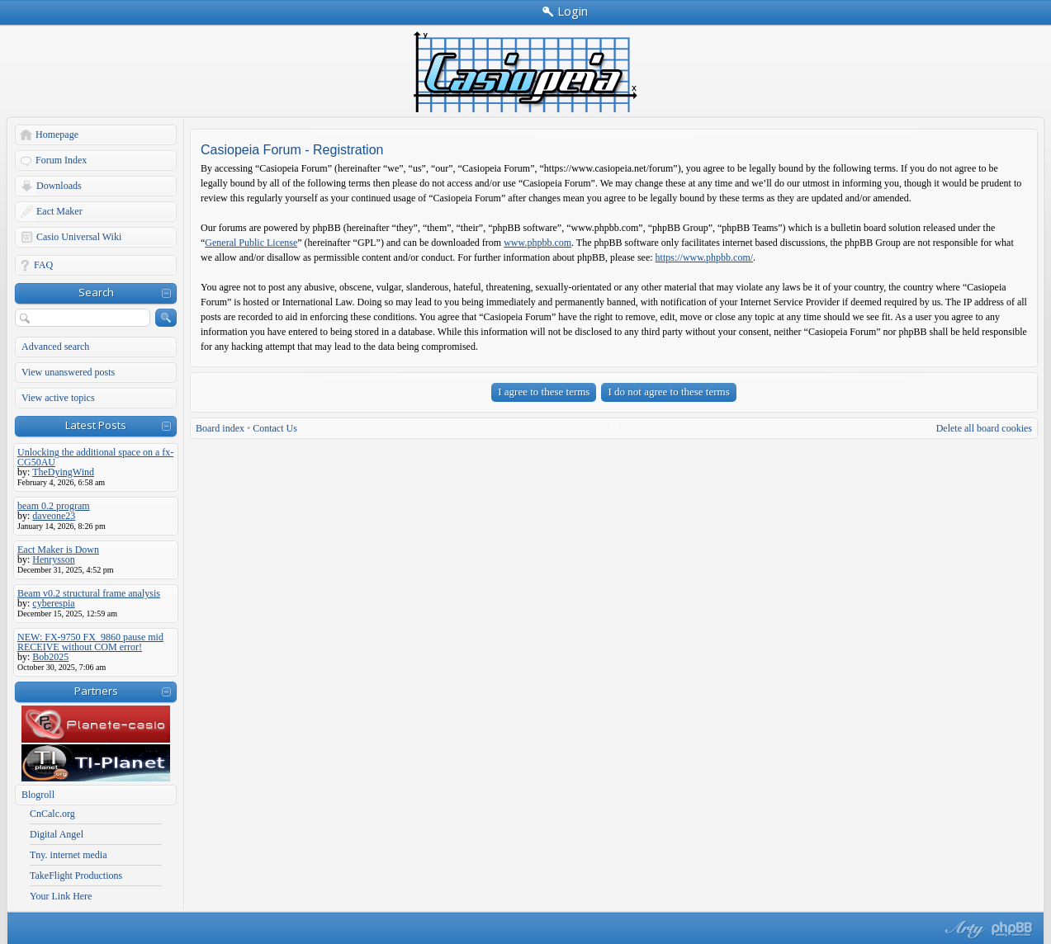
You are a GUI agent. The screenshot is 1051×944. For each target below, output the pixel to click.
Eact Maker (59, 211)
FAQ (43, 265)
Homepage (57, 134)
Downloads (59, 185)
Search (96, 292)
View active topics (58, 398)
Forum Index (61, 160)
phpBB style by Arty (962, 929)
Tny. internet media (68, 855)
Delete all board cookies (984, 428)
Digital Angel (56, 834)
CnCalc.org (52, 813)
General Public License (251, 242)
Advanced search (55, 346)
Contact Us (275, 428)
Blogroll (37, 794)
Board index (220, 428)
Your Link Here (61, 896)
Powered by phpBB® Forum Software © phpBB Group (1012, 929)
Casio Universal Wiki (78, 237)
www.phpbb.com (537, 242)
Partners (96, 690)
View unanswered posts (68, 372)
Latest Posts (95, 425)
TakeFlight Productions (76, 875)
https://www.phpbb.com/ (705, 257)
